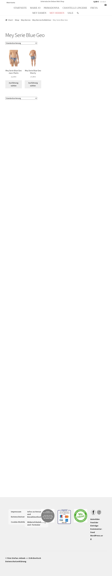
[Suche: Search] (78, 13)
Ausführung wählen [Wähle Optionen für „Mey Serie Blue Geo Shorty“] (33, 84)
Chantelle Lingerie (75, 8)
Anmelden (95, 519)
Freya (94, 8)
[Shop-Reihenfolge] (21, 43)
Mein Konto (11, 2)
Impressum (16, 511)
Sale (70, 13)
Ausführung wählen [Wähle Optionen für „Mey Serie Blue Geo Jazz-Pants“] (13, 84)
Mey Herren (57, 13)
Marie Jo (35, 8)
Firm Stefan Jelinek (16, 558)
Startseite (20, 8)
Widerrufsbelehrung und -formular (36, 523)
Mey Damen (39, 13)
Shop (17, 20)
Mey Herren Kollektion (41, 20)
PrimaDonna (51, 8)
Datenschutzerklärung (21, 516)
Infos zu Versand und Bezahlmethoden (35, 514)
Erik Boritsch (35, 558)
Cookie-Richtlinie (19, 522)
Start (10, 20)
